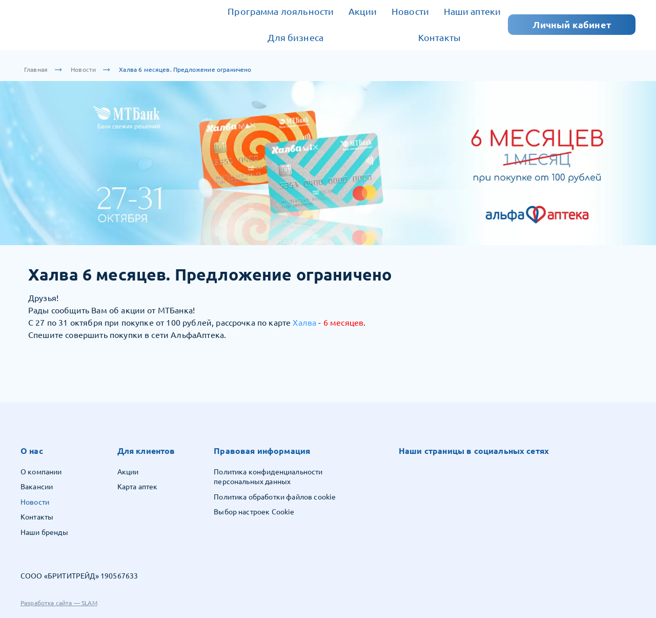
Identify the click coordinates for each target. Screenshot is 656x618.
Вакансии (36, 487)
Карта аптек (137, 487)
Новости (410, 11)
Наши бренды (44, 532)
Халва (304, 322)
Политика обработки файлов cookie (275, 497)
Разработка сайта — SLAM (58, 603)
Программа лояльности (281, 11)
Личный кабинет (571, 24)
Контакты (439, 37)
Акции (362, 11)
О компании (41, 472)
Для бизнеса (295, 37)
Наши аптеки (472, 11)
